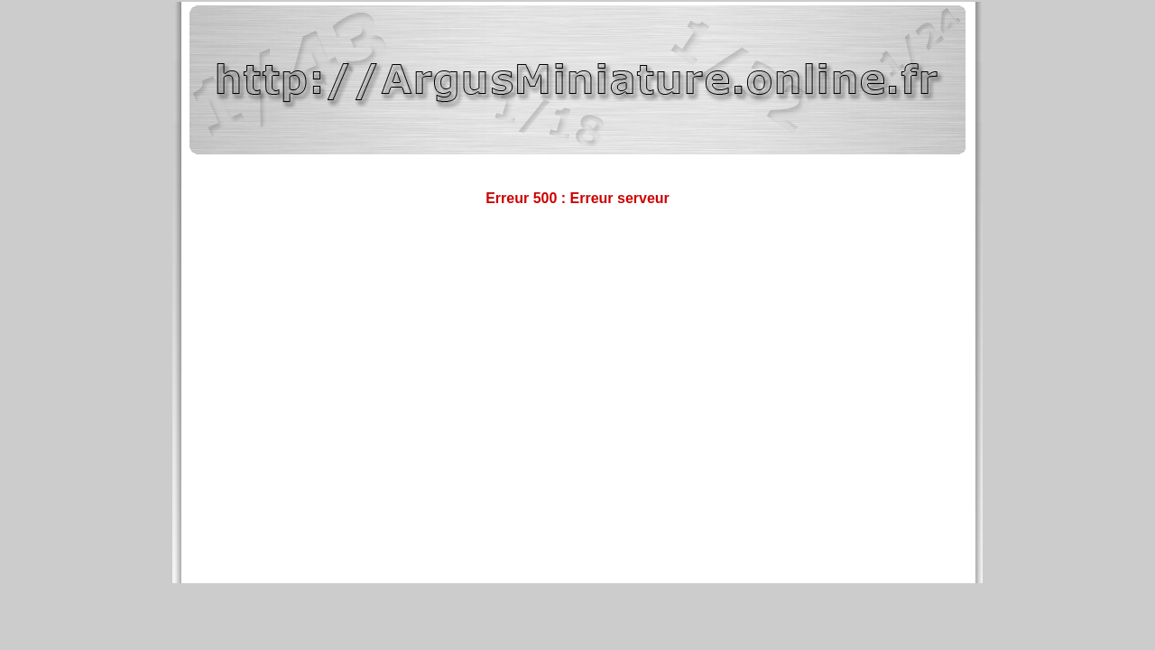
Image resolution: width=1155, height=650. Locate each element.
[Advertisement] (577, 280)
